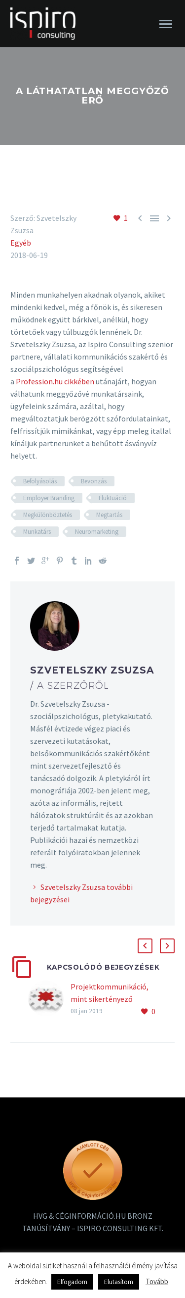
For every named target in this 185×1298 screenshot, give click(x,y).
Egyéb (20, 243)
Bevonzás (94, 481)
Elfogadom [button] (72, 1282)
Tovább (157, 1281)
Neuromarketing (96, 531)
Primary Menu (165, 24)
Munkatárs (37, 531)
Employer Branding (48, 498)
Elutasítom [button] (118, 1282)
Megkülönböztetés (47, 515)
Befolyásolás (40, 481)
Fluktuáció (113, 498)
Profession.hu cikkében (55, 381)
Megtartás (109, 515)
